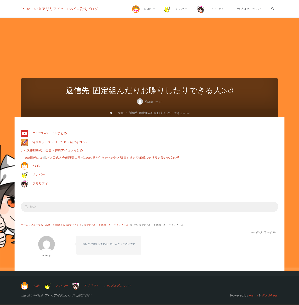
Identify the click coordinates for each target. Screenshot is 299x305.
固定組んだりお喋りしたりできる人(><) (106, 225)
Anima (253, 296)
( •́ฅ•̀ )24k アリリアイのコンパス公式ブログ (59, 9)
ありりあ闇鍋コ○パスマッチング (63, 225)
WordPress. (270, 296)
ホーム (24, 225)
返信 (121, 113)
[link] (272, 9)
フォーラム (37, 225)
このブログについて (118, 286)
